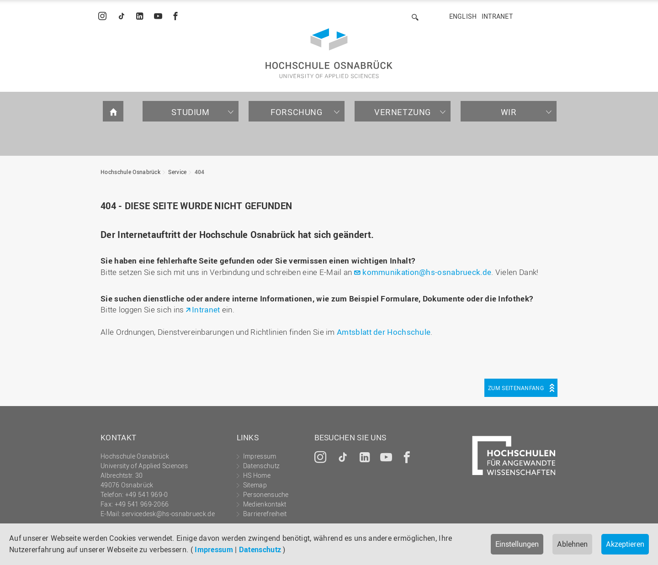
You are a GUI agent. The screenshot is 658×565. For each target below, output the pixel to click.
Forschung (296, 111)
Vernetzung (402, 111)
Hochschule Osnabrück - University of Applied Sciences (329, 53)
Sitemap (255, 485)
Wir (509, 111)
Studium (190, 111)
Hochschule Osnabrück (130, 171)
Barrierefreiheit (265, 513)
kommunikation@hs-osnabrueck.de (426, 272)
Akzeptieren (625, 544)
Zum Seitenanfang (516, 387)
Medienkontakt (265, 504)
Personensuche (266, 494)
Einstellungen (517, 544)
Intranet (497, 16)
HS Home (257, 475)
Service (177, 171)
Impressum (214, 549)
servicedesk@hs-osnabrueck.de (168, 513)
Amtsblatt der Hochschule (383, 332)
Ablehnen (572, 544)
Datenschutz (260, 549)
